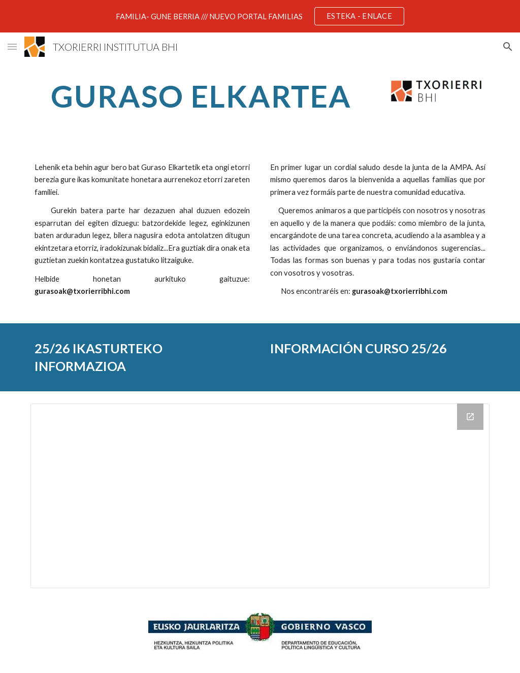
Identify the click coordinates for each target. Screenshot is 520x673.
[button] (12, 46)
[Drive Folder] (260, 495)
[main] (201, 96)
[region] (260, 16)
